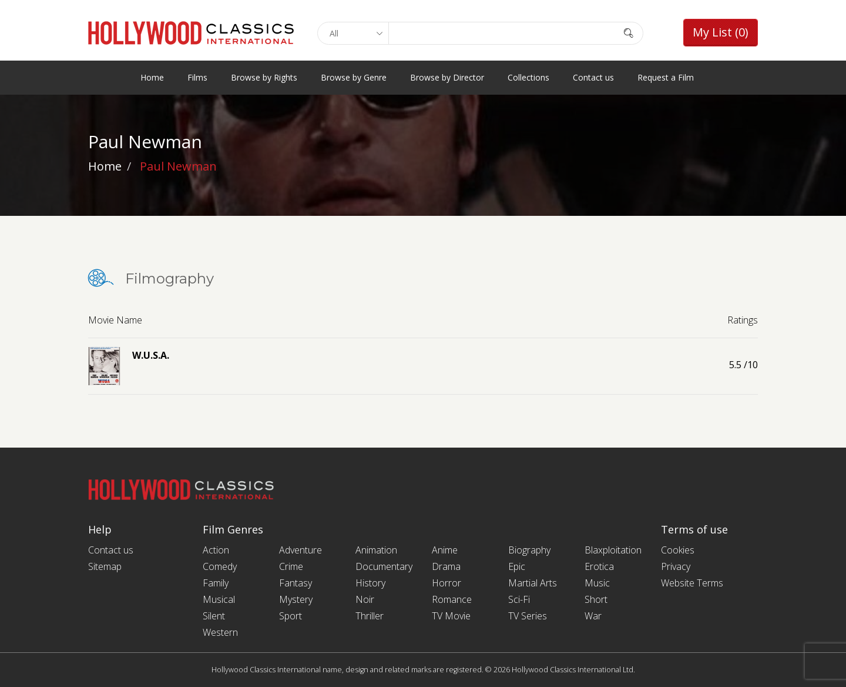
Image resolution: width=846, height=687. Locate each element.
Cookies (677, 549)
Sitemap (105, 566)
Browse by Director (447, 77)
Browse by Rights (264, 77)
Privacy (675, 566)
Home (152, 77)
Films (197, 77)
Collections (528, 77)
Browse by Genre (354, 77)
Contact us (593, 77)
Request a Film (665, 77)
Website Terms (692, 582)
